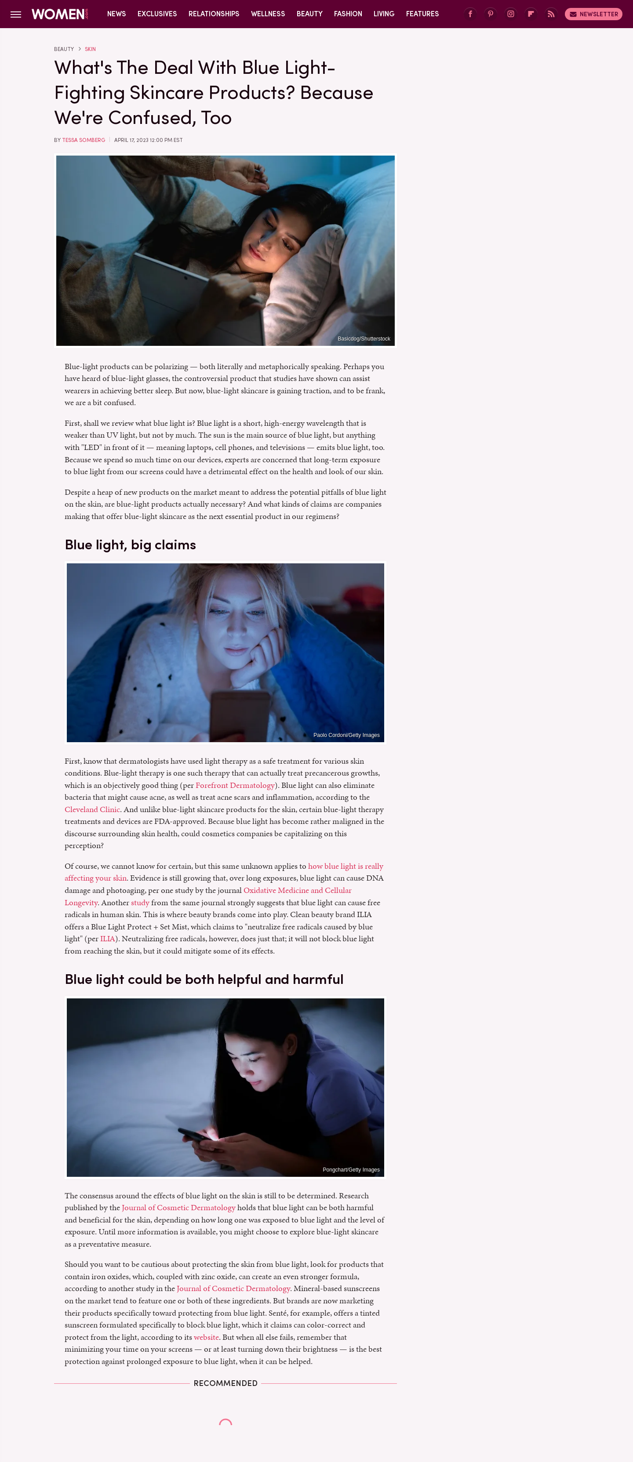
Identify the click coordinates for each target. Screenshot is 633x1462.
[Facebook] (470, 14)
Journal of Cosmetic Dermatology (179, 1207)
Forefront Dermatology (235, 785)
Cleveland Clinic (92, 809)
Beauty (310, 14)
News (116, 14)
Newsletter (593, 14)
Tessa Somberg (83, 140)
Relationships (214, 14)
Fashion (348, 14)
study (140, 902)
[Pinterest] (490, 14)
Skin (90, 49)
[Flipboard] (531, 14)
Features (422, 14)
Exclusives (157, 14)
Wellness (268, 14)
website (206, 1337)
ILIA (107, 938)
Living (384, 14)
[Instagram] (510, 14)
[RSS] (551, 14)
